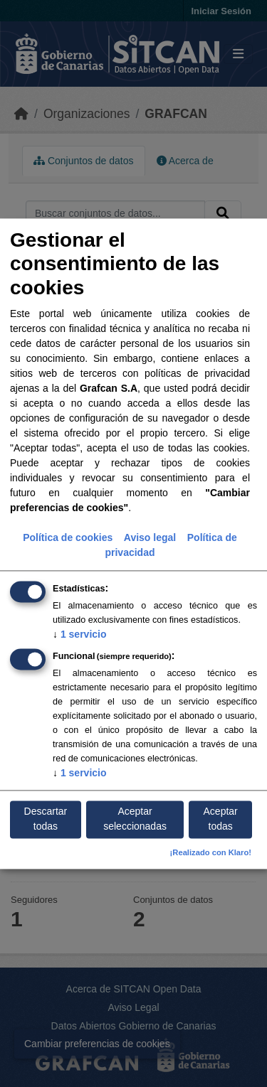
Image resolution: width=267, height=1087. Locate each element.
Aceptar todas (221, 819)
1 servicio (80, 634)
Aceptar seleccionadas (135, 819)
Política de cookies (67, 537)
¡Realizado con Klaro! (210, 852)
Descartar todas (46, 819)
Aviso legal (150, 537)
